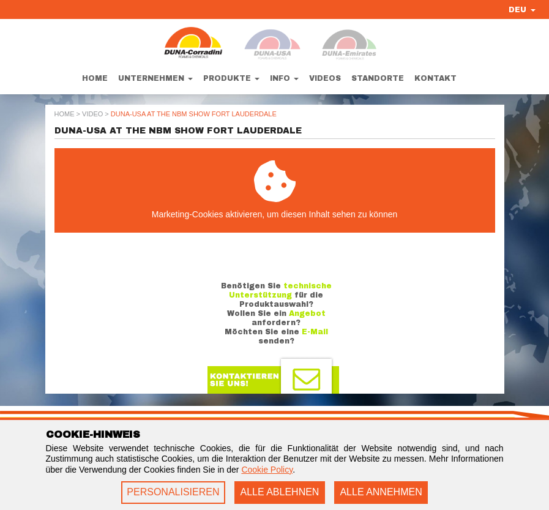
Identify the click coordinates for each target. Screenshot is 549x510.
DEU (522, 10)
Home (95, 78)
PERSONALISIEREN (173, 492)
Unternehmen (155, 78)
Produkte (231, 78)
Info (284, 78)
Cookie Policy (267, 469)
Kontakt (435, 78)
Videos (325, 78)
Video (92, 114)
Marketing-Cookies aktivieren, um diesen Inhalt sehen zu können (275, 189)
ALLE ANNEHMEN (381, 492)
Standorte (377, 78)
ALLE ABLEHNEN (279, 492)
